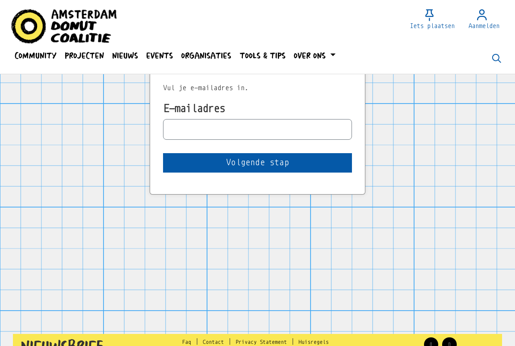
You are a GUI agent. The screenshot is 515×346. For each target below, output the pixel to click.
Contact (213, 342)
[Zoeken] (496, 59)
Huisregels (313, 342)
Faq (186, 342)
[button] (35, 55)
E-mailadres (194, 108)
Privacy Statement (261, 342)
